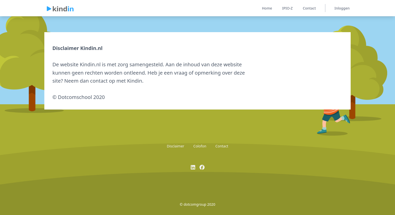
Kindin (134, 80)
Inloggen (342, 8)
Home (267, 8)
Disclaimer (175, 146)
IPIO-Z (287, 8)
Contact (309, 8)
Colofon (199, 146)
